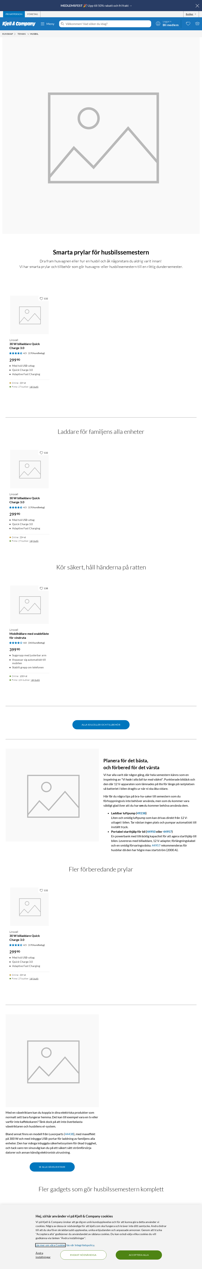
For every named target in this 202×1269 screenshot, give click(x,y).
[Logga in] (167, 23)
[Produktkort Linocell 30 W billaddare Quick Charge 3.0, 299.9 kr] (29, 314)
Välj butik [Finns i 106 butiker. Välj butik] (35, 680)
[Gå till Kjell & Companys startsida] (20, 23)
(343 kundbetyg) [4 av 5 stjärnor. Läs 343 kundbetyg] (36, 642)
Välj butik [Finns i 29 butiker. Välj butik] (34, 386)
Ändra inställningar (43, 1255)
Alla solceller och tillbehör (101, 724)
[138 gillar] (44, 588)
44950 (151, 831)
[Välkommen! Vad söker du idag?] (108, 23)
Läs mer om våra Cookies (50, 1245)
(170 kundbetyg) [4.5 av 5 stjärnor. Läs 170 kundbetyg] (36, 353)
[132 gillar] (44, 298)
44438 (69, 1134)
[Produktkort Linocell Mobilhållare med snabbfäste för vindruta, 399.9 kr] (29, 604)
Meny (47, 23)
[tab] (14, 14)
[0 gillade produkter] (188, 23)
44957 (167, 831)
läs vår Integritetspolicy (80, 1245)
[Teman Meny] (28, 34)
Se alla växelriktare (52, 1166)
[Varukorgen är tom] (197, 23)
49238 (141, 813)
